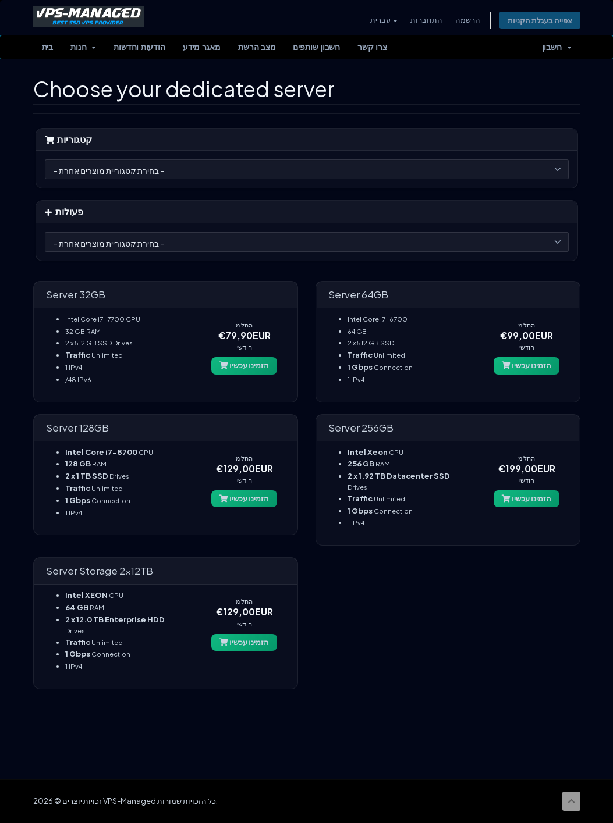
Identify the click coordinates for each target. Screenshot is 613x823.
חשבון (557, 47)
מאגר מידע (202, 47)
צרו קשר (372, 47)
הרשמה (466, 19)
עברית (382, 19)
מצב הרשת (256, 47)
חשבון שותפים (316, 47)
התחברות (425, 19)
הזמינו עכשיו (244, 365)
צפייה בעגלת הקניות (539, 20)
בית (48, 47)
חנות (83, 47)
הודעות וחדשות (139, 47)
